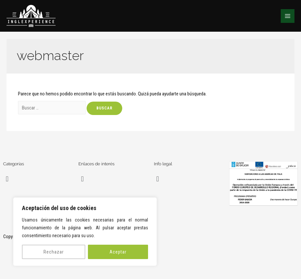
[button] (7, 179)
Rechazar (53, 251)
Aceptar (117, 251)
